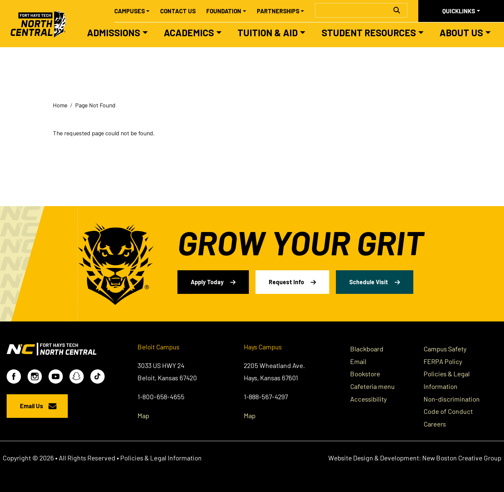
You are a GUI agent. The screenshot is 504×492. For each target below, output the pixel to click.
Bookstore (365, 374)
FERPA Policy (443, 361)
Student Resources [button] (369, 32)
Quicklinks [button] (458, 11)
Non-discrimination (452, 399)
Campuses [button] (129, 11)
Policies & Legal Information (161, 458)
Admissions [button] (113, 32)
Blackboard (366, 349)
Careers (435, 424)
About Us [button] (461, 32)
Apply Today (207, 282)
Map (143, 416)
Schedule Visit (368, 282)
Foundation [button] (223, 11)
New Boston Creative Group (461, 458)
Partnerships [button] (278, 11)
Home (60, 105)
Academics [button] (189, 32)
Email (358, 361)
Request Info (286, 282)
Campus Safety (445, 349)
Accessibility (368, 399)
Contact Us (178, 11)
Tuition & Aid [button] (268, 32)
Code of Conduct (448, 411)
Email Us (31, 406)
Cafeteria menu (372, 386)
